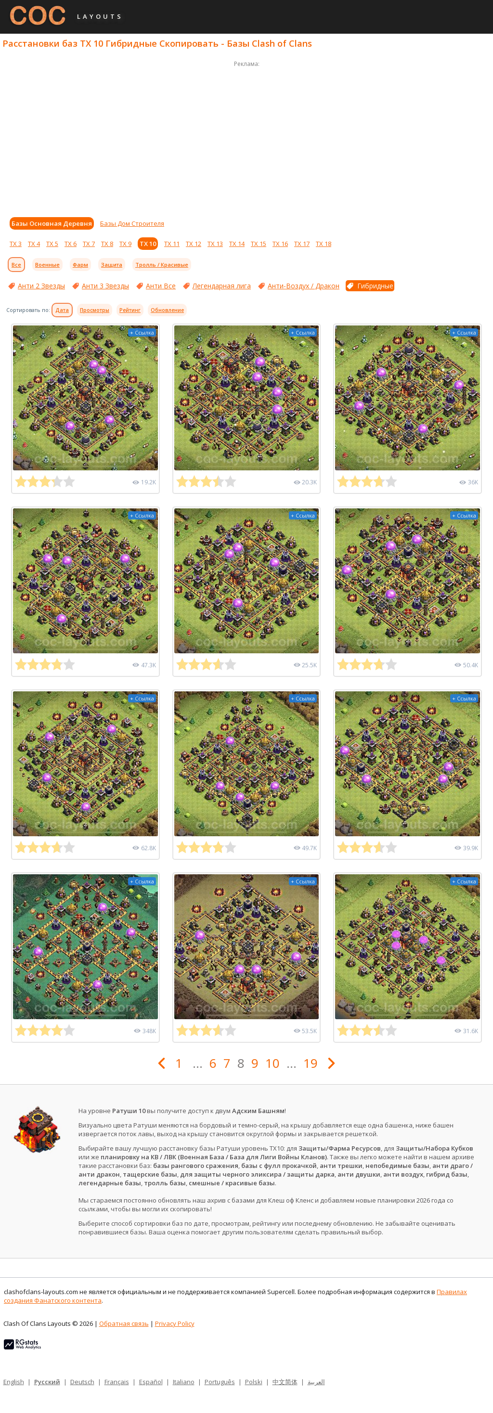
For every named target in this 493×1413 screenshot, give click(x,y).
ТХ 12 (193, 243)
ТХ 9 (125, 243)
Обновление (167, 310)
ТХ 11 (172, 243)
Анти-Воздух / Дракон (303, 285)
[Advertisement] (246, 136)
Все (16, 264)
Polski (253, 1381)
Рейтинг (130, 310)
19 (310, 1063)
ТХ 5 (52, 243)
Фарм (80, 264)
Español (151, 1381)
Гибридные (375, 285)
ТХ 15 (258, 243)
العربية (316, 1381)
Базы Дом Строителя (132, 223)
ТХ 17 (302, 243)
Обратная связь (124, 1323)
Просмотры (94, 310)
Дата (62, 310)
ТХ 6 (71, 243)
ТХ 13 (215, 243)
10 (272, 1063)
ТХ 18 (323, 243)
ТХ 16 (280, 243)
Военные (47, 264)
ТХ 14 (237, 243)
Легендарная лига (222, 285)
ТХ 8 (107, 243)
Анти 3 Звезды (105, 285)
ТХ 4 (34, 243)
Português (220, 1381)
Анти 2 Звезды (41, 285)
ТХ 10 (148, 243)
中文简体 (285, 1381)
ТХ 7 (89, 243)
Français (116, 1381)
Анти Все (161, 285)
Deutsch (82, 1381)
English (13, 1381)
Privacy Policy (175, 1323)
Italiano (184, 1381)
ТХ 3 (16, 243)
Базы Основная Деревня (52, 223)
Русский (47, 1381)
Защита (111, 264)
